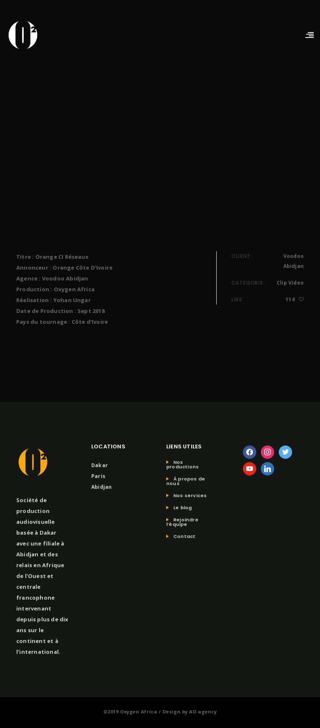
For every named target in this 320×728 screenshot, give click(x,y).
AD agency (203, 711)
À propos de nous (185, 481)
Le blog (182, 507)
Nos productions (182, 464)
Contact (184, 536)
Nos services (190, 495)
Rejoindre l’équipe (182, 522)
